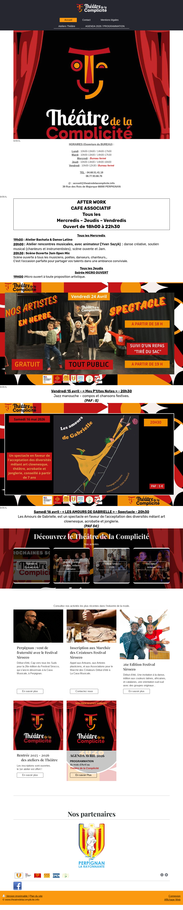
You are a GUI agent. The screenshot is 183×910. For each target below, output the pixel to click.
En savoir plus (30, 691)
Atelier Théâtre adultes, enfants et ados (71, 566)
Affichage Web (172, 899)
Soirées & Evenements (32, 565)
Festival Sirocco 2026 (111, 565)
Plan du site (36, 896)
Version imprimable (15, 896)
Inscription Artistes (151, 565)
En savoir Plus (83, 775)
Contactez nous (84, 691)
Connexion (174, 896)
